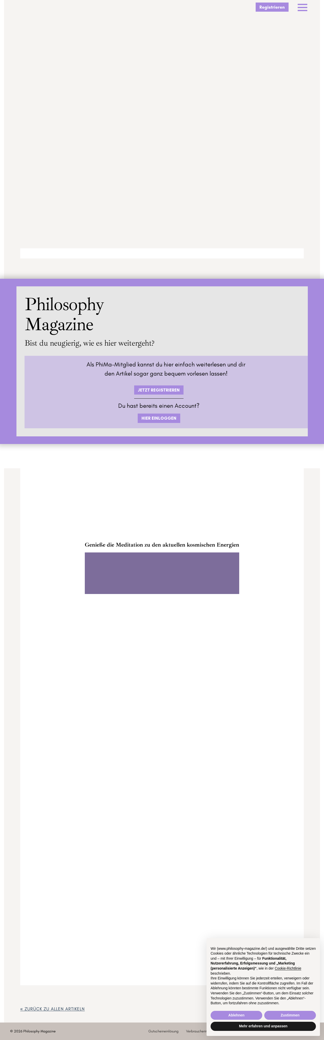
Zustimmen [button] (290, 1015)
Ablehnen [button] (236, 1015)
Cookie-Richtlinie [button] (288, 968)
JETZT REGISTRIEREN (159, 390)
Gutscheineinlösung (163, 1031)
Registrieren (272, 7)
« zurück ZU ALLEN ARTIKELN (52, 1008)
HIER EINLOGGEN (158, 418)
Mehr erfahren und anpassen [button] (263, 1026)
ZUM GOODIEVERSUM (162, 656)
